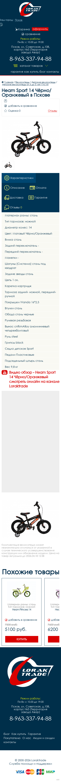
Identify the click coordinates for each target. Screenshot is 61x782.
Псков (18, 20)
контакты (53, 71)
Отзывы (52, 110)
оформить (40, 29)
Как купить (31, 71)
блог (43, 71)
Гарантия (17, 71)
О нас (26, 738)
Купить (22, 639)
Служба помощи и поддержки (30, 763)
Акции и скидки (43, 738)
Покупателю (12, 738)
